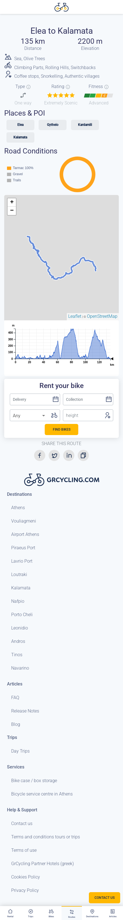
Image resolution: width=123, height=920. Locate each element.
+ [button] (12, 202)
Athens (18, 507)
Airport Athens (25, 534)
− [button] (12, 211)
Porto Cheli (22, 614)
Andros (18, 641)
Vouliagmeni (23, 521)
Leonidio (19, 628)
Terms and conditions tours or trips (45, 837)
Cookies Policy (25, 877)
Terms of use (24, 850)
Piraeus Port (23, 547)
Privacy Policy (25, 890)
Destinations (19, 494)
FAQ (15, 697)
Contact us (21, 823)
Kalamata (20, 587)
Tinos (16, 654)
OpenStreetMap (102, 316)
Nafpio (17, 601)
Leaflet (74, 316)
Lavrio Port (21, 561)
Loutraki (19, 574)
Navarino (20, 668)
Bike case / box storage (34, 780)
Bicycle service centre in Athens (42, 794)
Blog (15, 724)
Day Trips (20, 751)
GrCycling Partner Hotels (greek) (42, 863)
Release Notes (25, 711)
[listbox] (29, 416)
